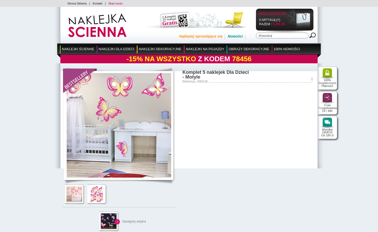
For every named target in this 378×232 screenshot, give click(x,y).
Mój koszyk (272, 14)
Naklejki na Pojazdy (205, 49)
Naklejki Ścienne (78, 49)
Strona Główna (77, 3)
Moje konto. (115, 3)
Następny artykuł (134, 221)
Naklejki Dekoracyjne (160, 49)
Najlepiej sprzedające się (200, 36)
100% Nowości (287, 49)
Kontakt (97, 3)
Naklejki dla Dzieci (116, 49)
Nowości (235, 36)
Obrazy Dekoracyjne (249, 49)
